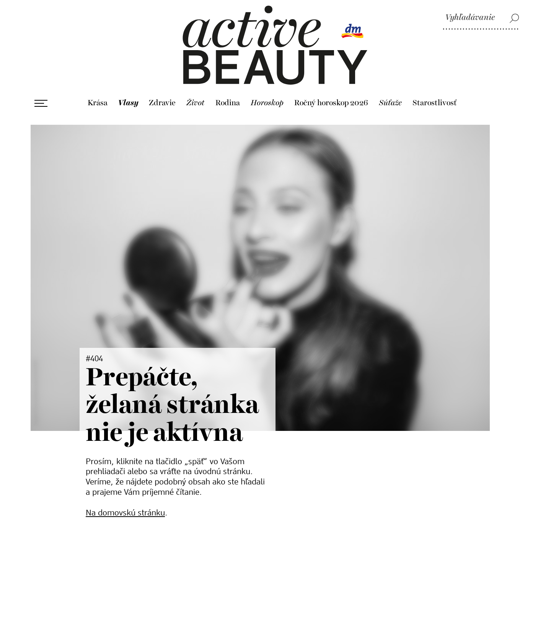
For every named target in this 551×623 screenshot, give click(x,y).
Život (195, 103)
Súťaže (390, 103)
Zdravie (162, 103)
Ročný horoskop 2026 (331, 103)
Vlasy (128, 103)
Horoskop (267, 103)
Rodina (227, 103)
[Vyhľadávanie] (481, 17)
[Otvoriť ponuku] (40, 103)
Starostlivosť (434, 103)
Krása (98, 103)
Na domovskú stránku (125, 513)
